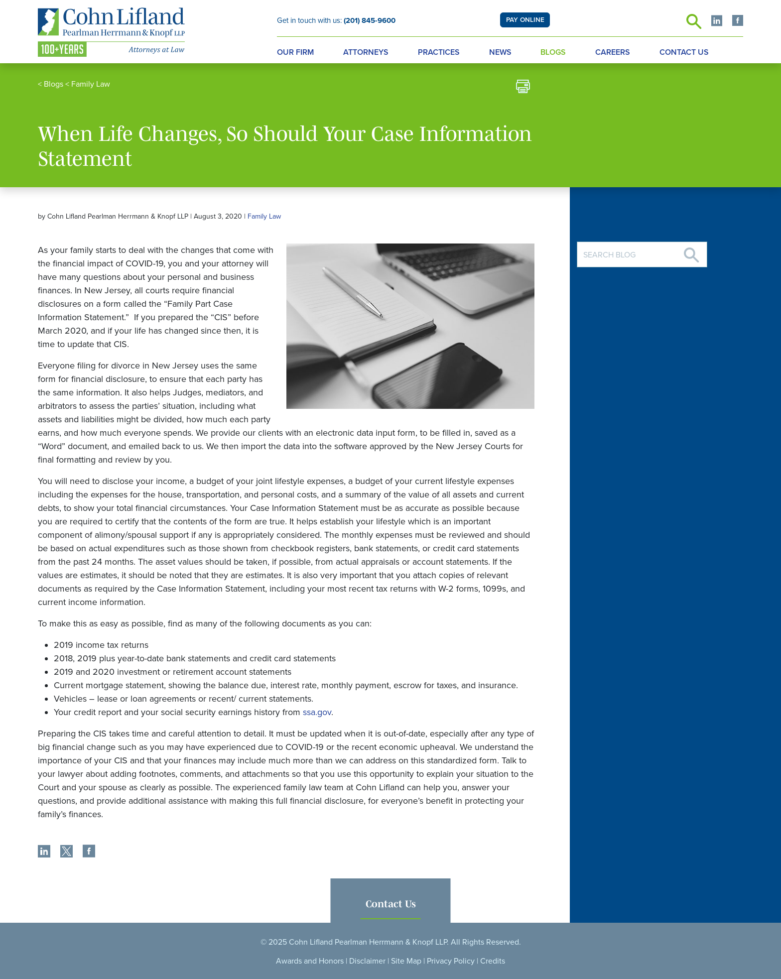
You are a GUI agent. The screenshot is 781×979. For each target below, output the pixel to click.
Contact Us (684, 52)
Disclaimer (367, 961)
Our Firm (295, 52)
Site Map (406, 961)
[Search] (691, 251)
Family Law (90, 84)
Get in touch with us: (336, 20)
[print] (523, 88)
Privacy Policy (451, 961)
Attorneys (366, 52)
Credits (492, 961)
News (500, 52)
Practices (439, 52)
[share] (44, 852)
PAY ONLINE (525, 20)
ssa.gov (317, 712)
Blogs (553, 52)
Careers (612, 52)
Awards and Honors (310, 961)
